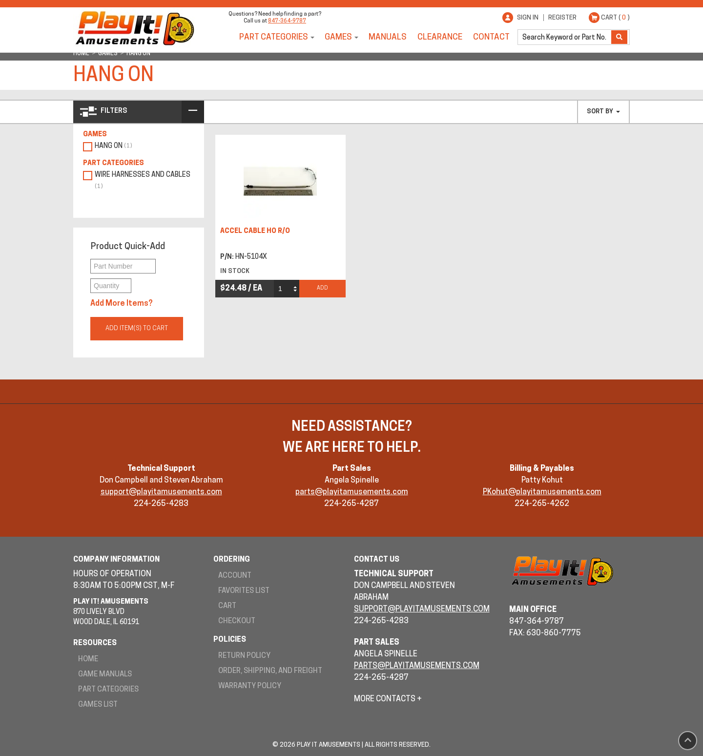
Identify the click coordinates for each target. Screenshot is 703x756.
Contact (491, 37)
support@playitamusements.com (161, 492)
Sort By (603, 111)
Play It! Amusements (134, 28)
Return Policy (244, 656)
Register (562, 18)
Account (234, 576)
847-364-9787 (287, 21)
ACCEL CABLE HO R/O (255, 231)
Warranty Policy (249, 686)
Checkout (236, 621)
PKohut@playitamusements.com (542, 492)
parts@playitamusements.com (351, 492)
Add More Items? (121, 304)
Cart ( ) (615, 18)
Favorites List (243, 591)
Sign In (527, 18)
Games (338, 37)
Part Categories (273, 37)
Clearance (439, 37)
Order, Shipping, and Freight (270, 671)
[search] (565, 37)
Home (88, 659)
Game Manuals (105, 674)
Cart (227, 606)
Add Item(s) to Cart (136, 328)
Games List (98, 705)
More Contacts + (388, 699)
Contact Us (376, 560)
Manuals (388, 37)
